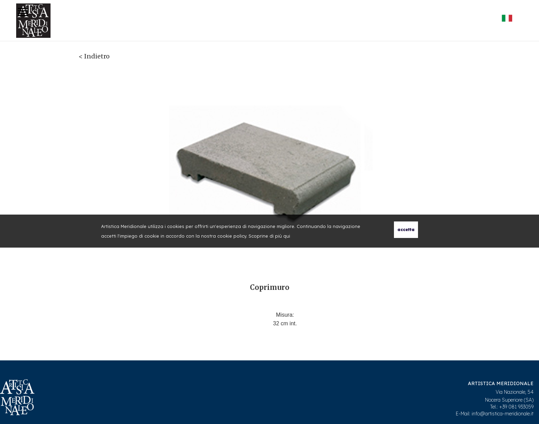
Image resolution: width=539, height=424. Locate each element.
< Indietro (94, 56)
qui (286, 236)
